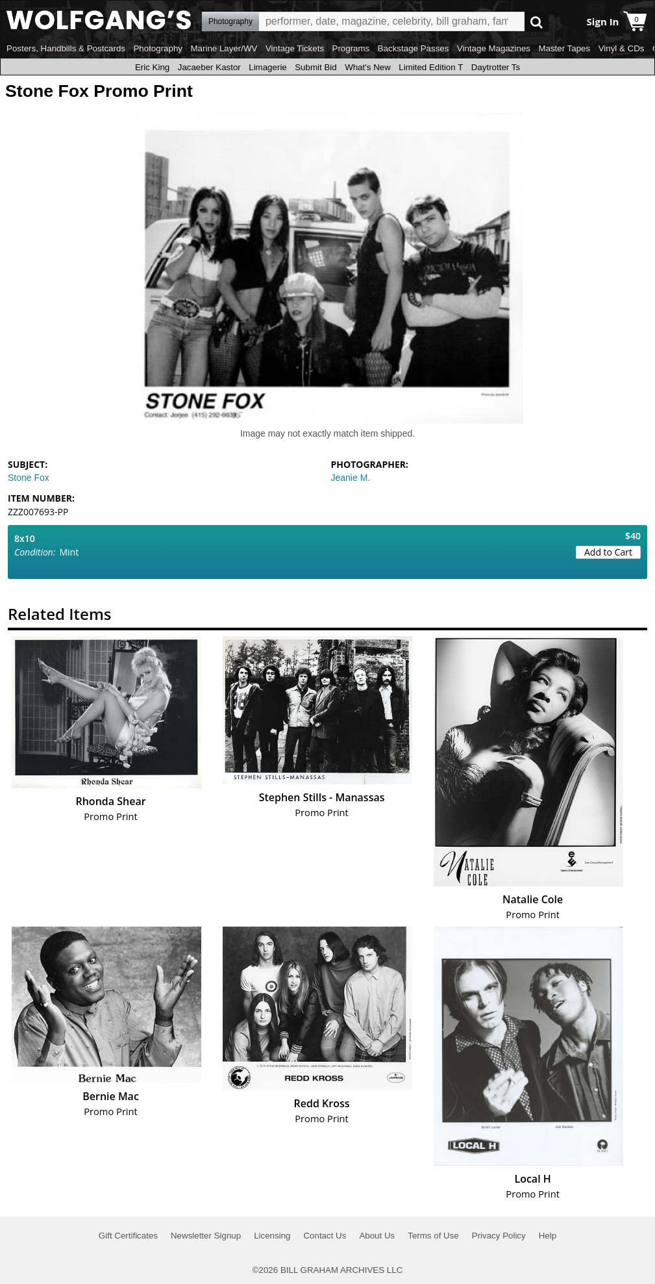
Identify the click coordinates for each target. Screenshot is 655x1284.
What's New (368, 67)
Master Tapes (564, 48)
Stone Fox (28, 477)
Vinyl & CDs (622, 48)
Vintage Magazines (493, 48)
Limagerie (268, 67)
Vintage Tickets (295, 48)
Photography (157, 48)
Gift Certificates (128, 1235)
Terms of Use (433, 1235)
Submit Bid (315, 67)
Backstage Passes (413, 48)
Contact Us (324, 1235)
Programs (351, 48)
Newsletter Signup (206, 1235)
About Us (377, 1235)
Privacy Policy (499, 1235)
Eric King (152, 67)
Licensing (272, 1235)
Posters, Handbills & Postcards (65, 48)
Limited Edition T (431, 67)
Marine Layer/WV (223, 48)
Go (537, 22)
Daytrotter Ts (495, 67)
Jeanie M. (351, 477)
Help (547, 1235)
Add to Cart (608, 552)
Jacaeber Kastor (209, 67)
